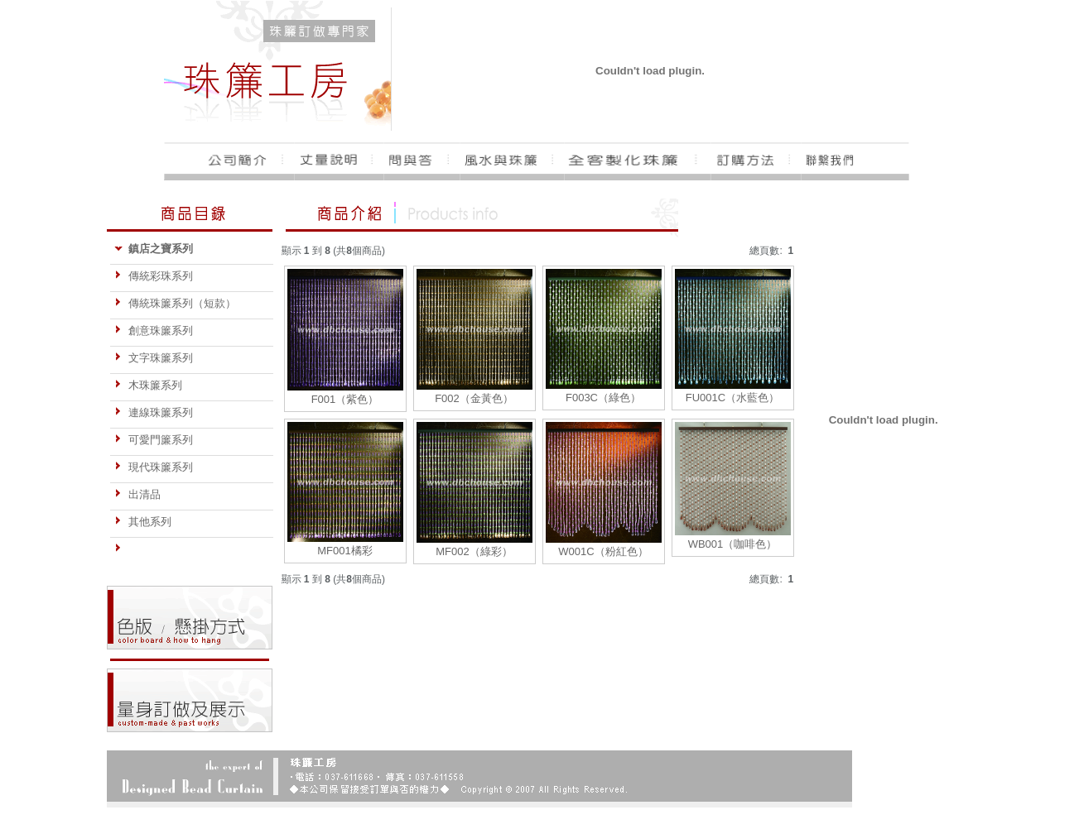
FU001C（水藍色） (732, 397)
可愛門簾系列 (153, 440)
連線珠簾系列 (153, 412)
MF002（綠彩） (474, 551)
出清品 (137, 494)
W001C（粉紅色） (603, 551)
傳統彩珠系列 (153, 276)
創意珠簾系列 (153, 330)
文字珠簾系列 (153, 358)
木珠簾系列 (148, 385)
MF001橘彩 (344, 550)
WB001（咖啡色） (733, 544)
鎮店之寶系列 (153, 248)
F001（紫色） (345, 399)
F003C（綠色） (603, 397)
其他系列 (142, 521)
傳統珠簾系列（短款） (175, 303)
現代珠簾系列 (153, 467)
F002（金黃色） (474, 398)
